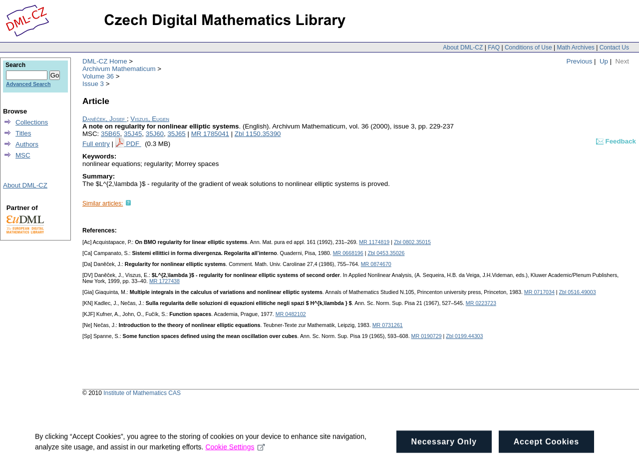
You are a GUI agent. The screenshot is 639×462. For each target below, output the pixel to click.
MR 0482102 (291, 314)
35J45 (133, 134)
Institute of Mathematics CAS (142, 393)
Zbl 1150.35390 (258, 134)
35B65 (110, 134)
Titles (23, 133)
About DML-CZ (463, 47)
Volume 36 (98, 76)
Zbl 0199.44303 (464, 336)
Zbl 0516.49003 (577, 292)
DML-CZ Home (104, 61)
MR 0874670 (376, 264)
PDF (133, 144)
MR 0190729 (426, 336)
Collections (31, 122)
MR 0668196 (348, 253)
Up (604, 61)
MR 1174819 (374, 242)
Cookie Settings (235, 451)
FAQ (494, 47)
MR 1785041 (210, 134)
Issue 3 (93, 84)
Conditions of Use (528, 47)
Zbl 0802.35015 (412, 242)
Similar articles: (102, 203)
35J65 (176, 134)
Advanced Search (28, 84)
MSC (22, 155)
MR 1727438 (164, 281)
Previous (580, 61)
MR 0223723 (481, 303)
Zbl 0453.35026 (385, 253)
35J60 (155, 134)
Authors (26, 144)
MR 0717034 (539, 292)
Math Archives (575, 47)
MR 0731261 (387, 325)
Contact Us (614, 47)
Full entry (96, 144)
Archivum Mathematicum (119, 68)
